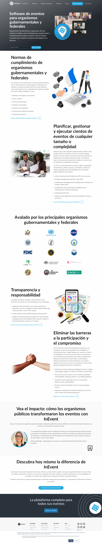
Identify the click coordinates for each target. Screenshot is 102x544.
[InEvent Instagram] (81, 523)
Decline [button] (76, 540)
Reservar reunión (77, 3)
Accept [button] (71, 540)
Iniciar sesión (88, 3)
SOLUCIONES (44, 523)
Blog (54, 525)
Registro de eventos (44, 525)
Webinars (32, 529)
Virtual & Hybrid (33, 527)
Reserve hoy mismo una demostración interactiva (27, 324)
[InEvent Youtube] (78, 527)
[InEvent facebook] (84, 527)
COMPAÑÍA (32, 523)
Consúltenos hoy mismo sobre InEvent (51, 487)
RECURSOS (56, 523)
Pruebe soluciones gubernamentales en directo (26, 118)
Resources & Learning (47, 3)
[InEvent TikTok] (81, 527)
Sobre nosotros (32, 525)
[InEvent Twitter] (84, 523)
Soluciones (25, 3)
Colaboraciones (68, 529)
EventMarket (56, 527)
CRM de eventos (44, 529)
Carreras (67, 527)
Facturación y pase (44, 527)
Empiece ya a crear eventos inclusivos (66, 396)
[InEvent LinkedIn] (78, 523)
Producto (35, 3)
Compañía (59, 3)
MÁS (66, 523)
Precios (67, 3)
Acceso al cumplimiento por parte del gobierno (68, 201)
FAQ (54, 529)
